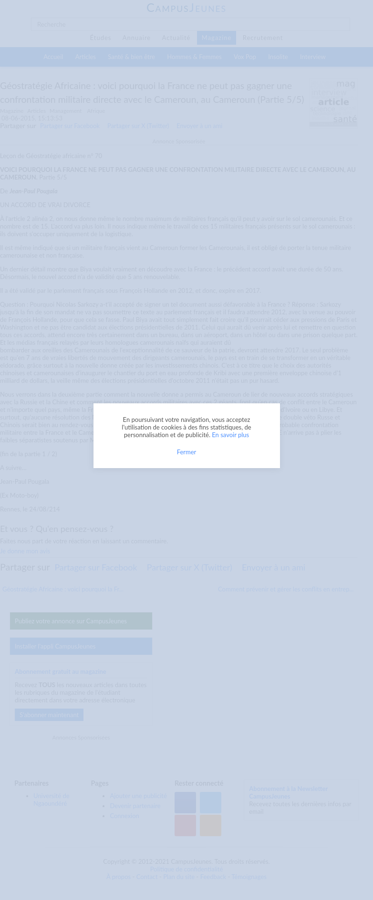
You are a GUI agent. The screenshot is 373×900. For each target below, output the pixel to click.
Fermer (187, 452)
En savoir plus (230, 435)
